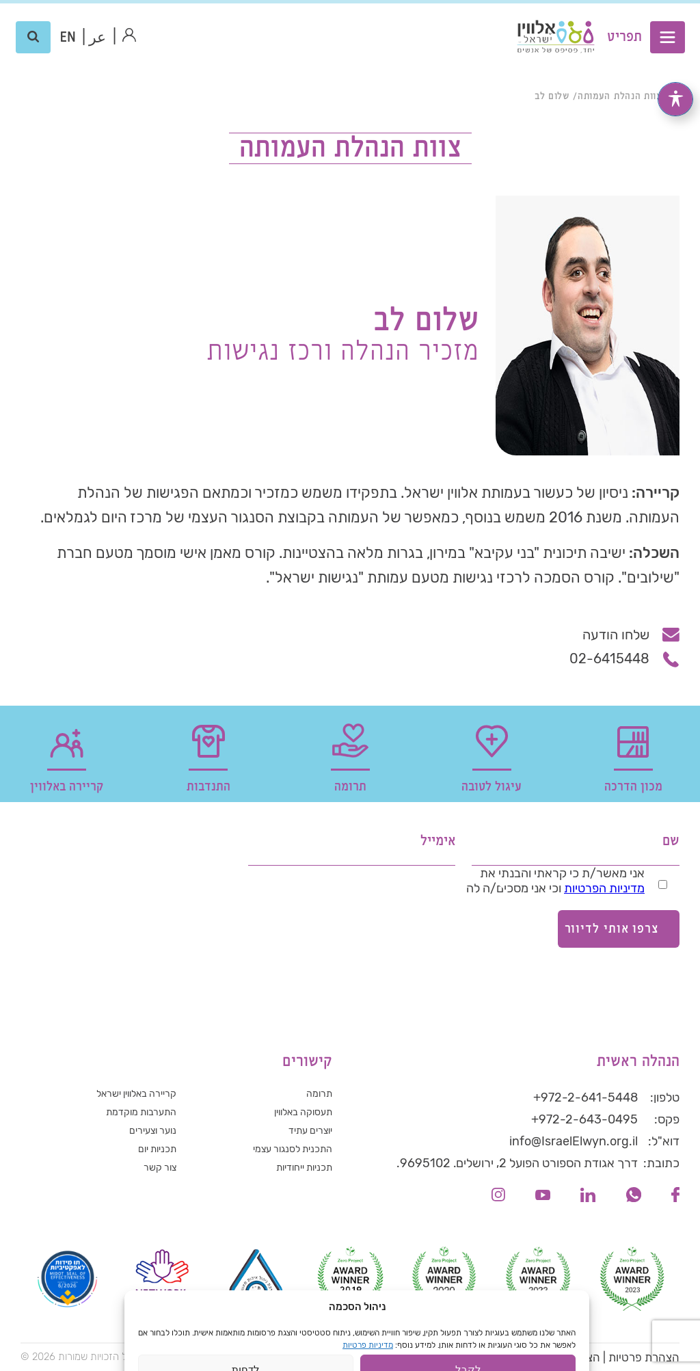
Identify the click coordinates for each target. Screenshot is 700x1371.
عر (98, 38)
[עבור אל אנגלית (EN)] (68, 37)
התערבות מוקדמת (141, 1112)
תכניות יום (157, 1149)
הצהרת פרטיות (643, 1357)
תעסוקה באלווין (303, 1112)
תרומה (319, 1094)
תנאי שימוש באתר (481, 1357)
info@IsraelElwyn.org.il (573, 1141)
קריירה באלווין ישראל (136, 1094)
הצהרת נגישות (565, 1357)
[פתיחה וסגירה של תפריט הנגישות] (675, 97)
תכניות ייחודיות (304, 1167)
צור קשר (160, 1167)
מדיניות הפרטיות (604, 888)
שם (670, 841)
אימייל (437, 841)
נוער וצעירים (152, 1130)
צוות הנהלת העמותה (620, 96)
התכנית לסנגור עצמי (292, 1149)
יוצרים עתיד (310, 1130)
